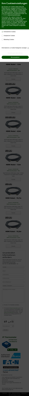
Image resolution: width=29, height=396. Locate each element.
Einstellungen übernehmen (15, 53)
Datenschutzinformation (13, 15)
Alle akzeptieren (15, 57)
